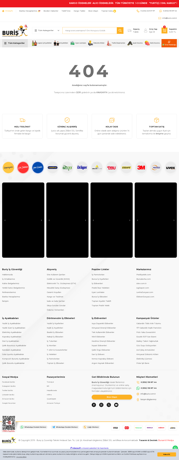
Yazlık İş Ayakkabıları (11, 323)
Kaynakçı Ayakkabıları (11, 337)
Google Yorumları (9, 404)
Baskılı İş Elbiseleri (55, 332)
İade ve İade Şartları (56, 301)
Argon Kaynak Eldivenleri (103, 363)
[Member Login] (150, 30)
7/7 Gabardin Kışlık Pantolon (148, 328)
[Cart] (169, 30)
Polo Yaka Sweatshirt (146, 332)
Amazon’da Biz (9, 400)
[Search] (93, 30)
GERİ (78, 92)
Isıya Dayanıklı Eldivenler (102, 323)
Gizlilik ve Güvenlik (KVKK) (58, 279)
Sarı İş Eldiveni (98, 354)
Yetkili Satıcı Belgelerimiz (13, 288)
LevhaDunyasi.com (144, 292)
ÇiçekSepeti (52, 400)
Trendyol (51, 382)
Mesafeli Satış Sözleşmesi (58, 288)
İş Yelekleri (51, 354)
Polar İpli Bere (142, 363)
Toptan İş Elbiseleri (55, 363)
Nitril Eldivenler (98, 337)
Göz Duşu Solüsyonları (146, 345)
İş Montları (51, 345)
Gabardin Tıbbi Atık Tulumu (148, 323)
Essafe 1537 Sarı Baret (146, 337)
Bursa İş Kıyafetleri (100, 279)
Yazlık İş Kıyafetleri (55, 323)
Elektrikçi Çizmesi (144, 359)
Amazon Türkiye (54, 404)
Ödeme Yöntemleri (55, 310)
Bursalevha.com (143, 279)
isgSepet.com (142, 288)
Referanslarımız (9, 292)
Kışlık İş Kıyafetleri (55, 328)
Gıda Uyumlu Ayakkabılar (13, 354)
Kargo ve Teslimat (55, 297)
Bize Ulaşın (111, 398)
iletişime (160, 133)
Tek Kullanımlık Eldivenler (103, 332)
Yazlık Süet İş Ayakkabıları (13, 328)
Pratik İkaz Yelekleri (100, 288)
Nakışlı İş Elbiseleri (55, 337)
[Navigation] (15, 43)
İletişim (5, 301)
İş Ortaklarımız (8, 279)
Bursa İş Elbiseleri (99, 297)
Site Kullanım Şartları (56, 274)
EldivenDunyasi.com (145, 297)
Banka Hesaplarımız (11, 297)
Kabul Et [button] (166, 454)
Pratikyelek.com (143, 274)
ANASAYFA (101, 92)
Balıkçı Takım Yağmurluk (147, 341)
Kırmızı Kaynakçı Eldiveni (102, 359)
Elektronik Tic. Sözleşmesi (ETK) (61, 283)
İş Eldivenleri (97, 283)
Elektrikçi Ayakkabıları (11, 332)
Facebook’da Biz (9, 382)
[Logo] (15, 30)
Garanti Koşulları (54, 292)
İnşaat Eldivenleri (99, 345)
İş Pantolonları (98, 274)
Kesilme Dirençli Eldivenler (103, 341)
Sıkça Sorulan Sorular (56, 305)
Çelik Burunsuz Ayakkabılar (14, 345)
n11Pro (49, 395)
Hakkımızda (7, 274)
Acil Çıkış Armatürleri (145, 350)
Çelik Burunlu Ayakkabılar (13, 363)
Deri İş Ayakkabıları (10, 341)
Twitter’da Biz (8, 391)
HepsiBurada (52, 391)
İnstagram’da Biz (9, 386)
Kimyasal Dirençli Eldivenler (104, 328)
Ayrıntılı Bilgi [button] (21, 457)
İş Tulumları (52, 341)
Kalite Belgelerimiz (10, 283)
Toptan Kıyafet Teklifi (101, 301)
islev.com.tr (141, 283)
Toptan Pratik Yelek (100, 305)
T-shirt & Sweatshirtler (57, 350)
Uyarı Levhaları (98, 292)
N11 (48, 386)
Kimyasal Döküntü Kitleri (147, 354)
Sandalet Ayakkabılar (11, 350)
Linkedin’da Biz (9, 395)
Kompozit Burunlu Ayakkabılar (15, 359)
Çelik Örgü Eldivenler (101, 350)
